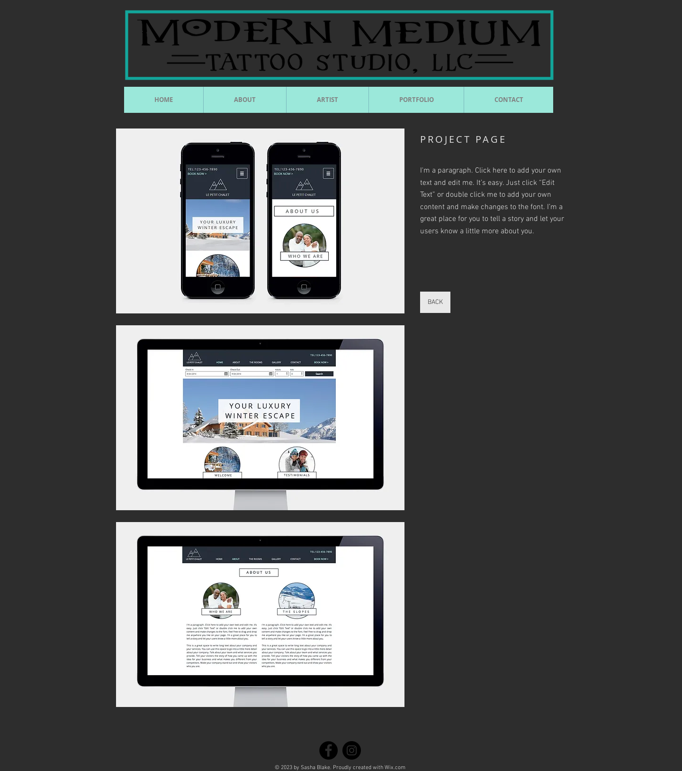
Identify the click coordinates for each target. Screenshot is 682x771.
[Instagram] (351, 750)
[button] (260, 220)
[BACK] (435, 302)
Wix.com (395, 767)
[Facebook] (328, 750)
